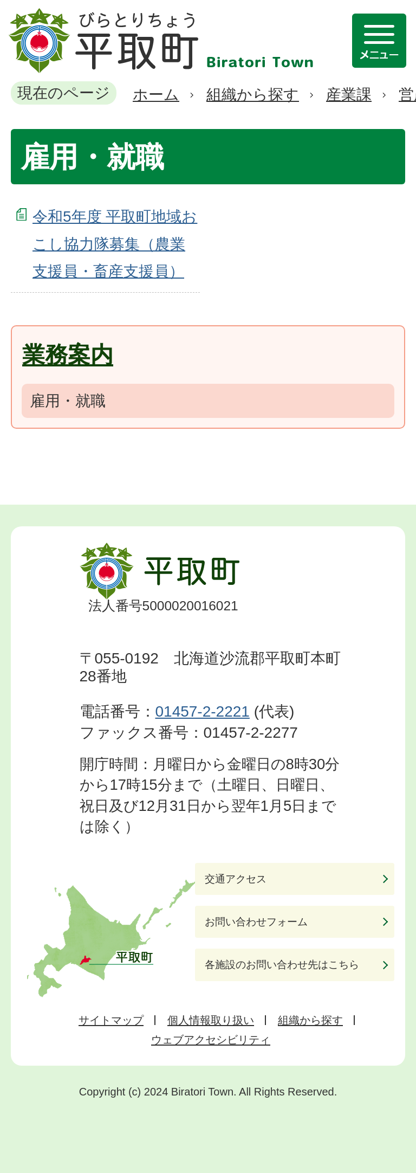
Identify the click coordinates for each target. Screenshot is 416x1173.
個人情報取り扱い (210, 1020)
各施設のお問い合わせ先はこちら (282, 964)
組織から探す (252, 94)
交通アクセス (235, 879)
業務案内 (67, 355)
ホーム (156, 94)
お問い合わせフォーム (256, 921)
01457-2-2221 (202, 711)
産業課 (349, 94)
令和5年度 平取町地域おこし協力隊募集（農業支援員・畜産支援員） (114, 244)
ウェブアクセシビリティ (210, 1040)
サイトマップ (111, 1020)
